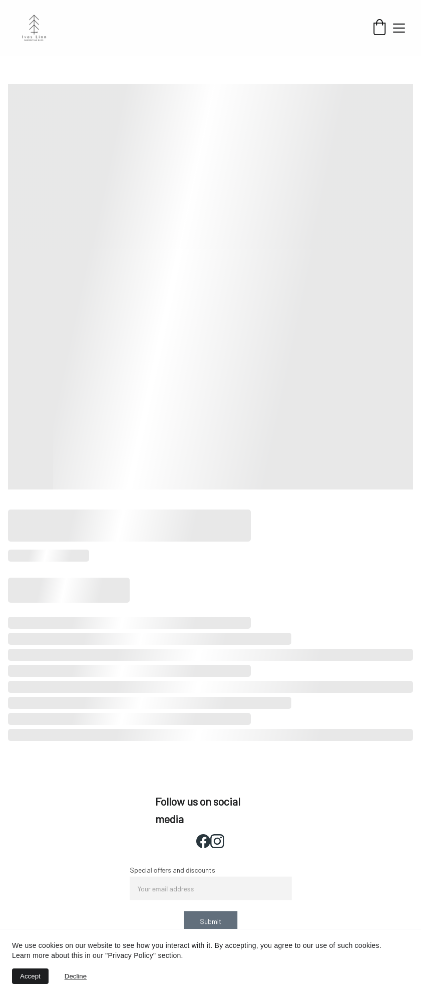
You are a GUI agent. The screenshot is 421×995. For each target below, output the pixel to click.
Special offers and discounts (174, 871)
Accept (30, 976)
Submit (210, 920)
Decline (76, 976)
